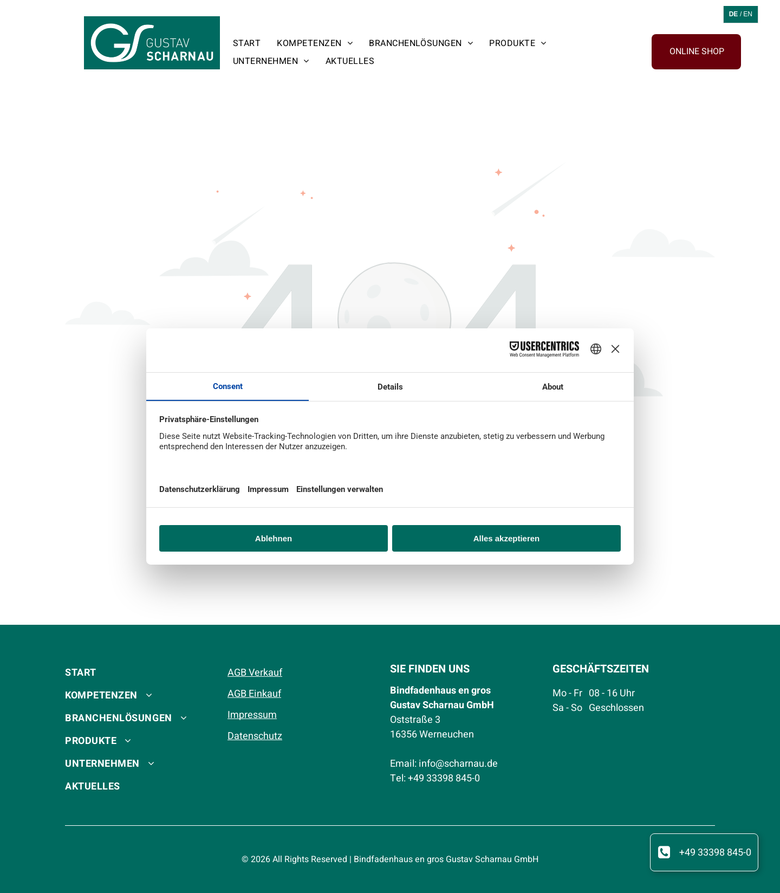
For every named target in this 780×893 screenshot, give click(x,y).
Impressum (252, 715)
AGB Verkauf (254, 672)
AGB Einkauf (254, 694)
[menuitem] (247, 43)
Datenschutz (254, 736)
